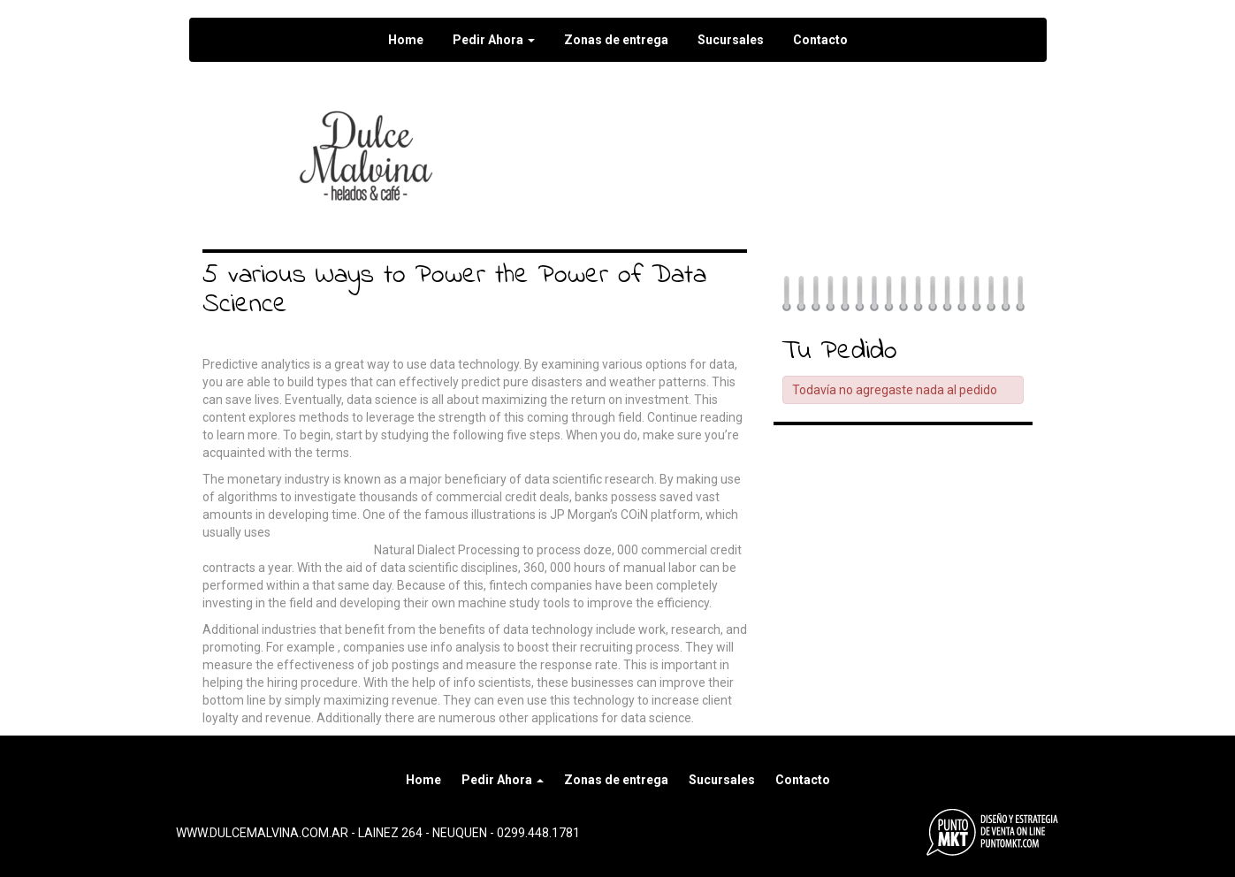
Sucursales (731, 40)
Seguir (662, 124)
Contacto (820, 40)
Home (405, 40)
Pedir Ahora (494, 40)
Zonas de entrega (616, 40)
